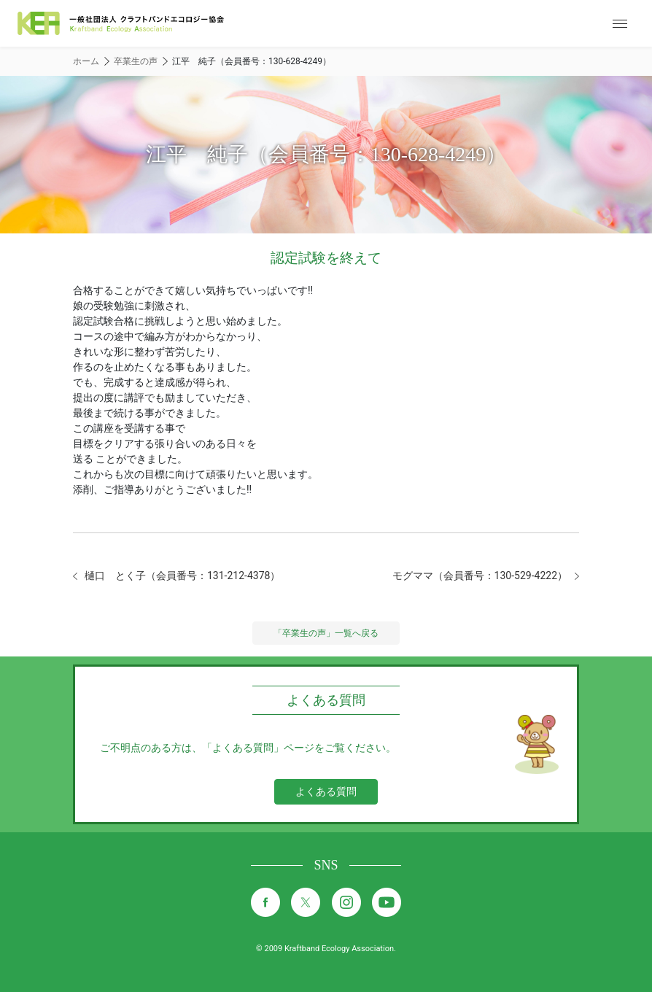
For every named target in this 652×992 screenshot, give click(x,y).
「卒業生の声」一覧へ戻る (326, 633)
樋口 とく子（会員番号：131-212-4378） (182, 575)
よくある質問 (326, 791)
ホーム (86, 61)
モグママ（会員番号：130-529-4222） (479, 575)
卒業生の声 (136, 61)
